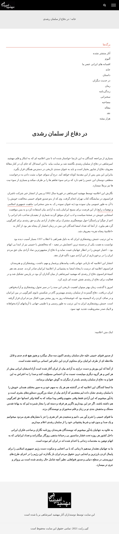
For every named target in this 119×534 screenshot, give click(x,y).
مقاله (107, 107)
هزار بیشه (105, 118)
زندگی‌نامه (104, 91)
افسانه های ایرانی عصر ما (96, 64)
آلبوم (107, 58)
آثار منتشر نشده (101, 53)
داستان (106, 75)
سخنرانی (105, 96)
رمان (107, 85)
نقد (108, 113)
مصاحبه (106, 102)
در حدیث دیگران (101, 80)
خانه (73, 19)
